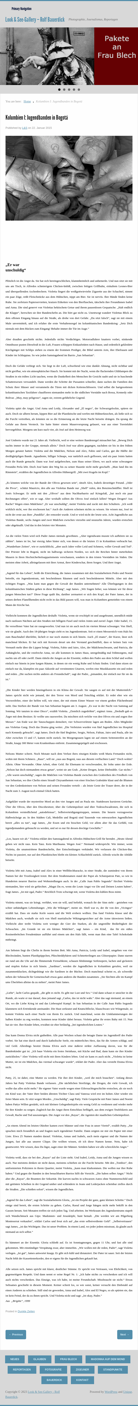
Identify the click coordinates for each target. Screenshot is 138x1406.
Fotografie (53, 1369)
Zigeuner (82, 1369)
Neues (14, 1359)
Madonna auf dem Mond (108, 1359)
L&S (24, 127)
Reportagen (22, 1369)
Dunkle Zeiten (26, 1311)
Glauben (39, 1359)
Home (27, 101)
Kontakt (82, 1380)
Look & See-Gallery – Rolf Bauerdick (35, 19)
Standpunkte (112, 1369)
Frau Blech (68, 1359)
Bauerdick (54, 1380)
